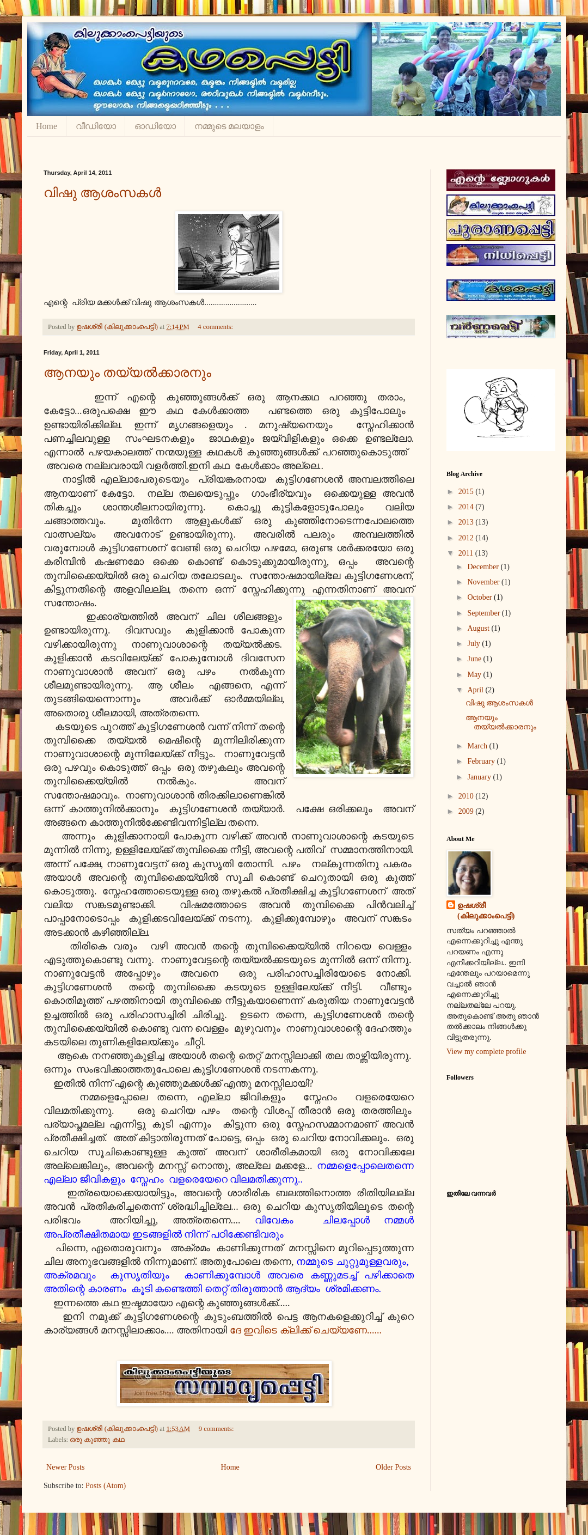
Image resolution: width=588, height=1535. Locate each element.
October (480, 597)
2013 (467, 522)
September (484, 613)
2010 (467, 796)
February (482, 761)
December (483, 567)
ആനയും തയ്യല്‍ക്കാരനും (127, 373)
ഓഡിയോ (155, 126)
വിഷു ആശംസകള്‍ (102, 193)
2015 (467, 492)
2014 (467, 507)
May (475, 675)
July (474, 643)
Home (46, 126)
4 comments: (216, 327)
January (480, 777)
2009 (467, 811)
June (475, 659)
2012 (467, 538)
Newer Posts (65, 1467)
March (478, 746)
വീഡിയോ (96, 126)
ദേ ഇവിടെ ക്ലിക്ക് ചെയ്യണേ (298, 1330)
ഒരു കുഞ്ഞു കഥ (97, 1439)
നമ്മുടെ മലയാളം (229, 126)
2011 (466, 553)
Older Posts (393, 1467)
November (484, 582)
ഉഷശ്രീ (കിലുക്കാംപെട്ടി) (485, 911)
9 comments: (217, 1429)
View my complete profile (486, 1051)
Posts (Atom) (105, 1486)
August (479, 628)
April (476, 690)
